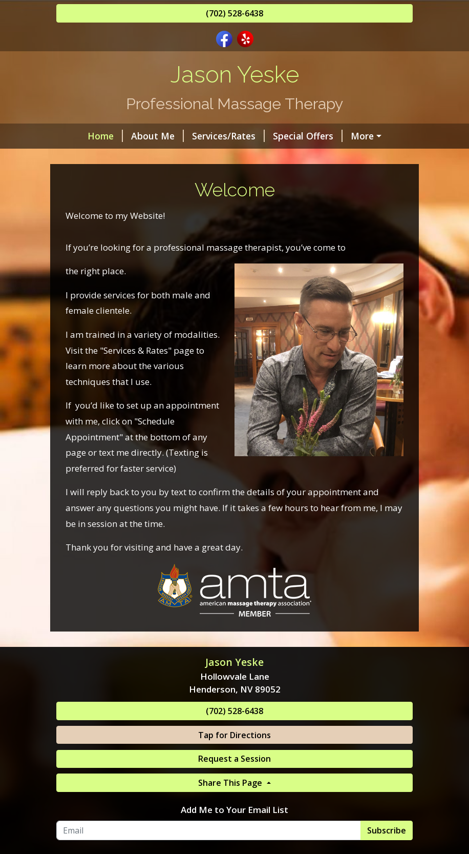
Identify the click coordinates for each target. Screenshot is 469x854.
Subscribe (386, 830)
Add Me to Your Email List (234, 810)
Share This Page (231, 782)
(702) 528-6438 (234, 13)
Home (105, 136)
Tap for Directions (234, 735)
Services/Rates (228, 136)
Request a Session (234, 758)
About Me (157, 136)
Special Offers (308, 136)
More (362, 136)
